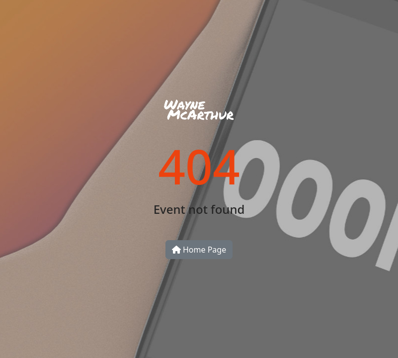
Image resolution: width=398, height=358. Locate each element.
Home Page (199, 249)
